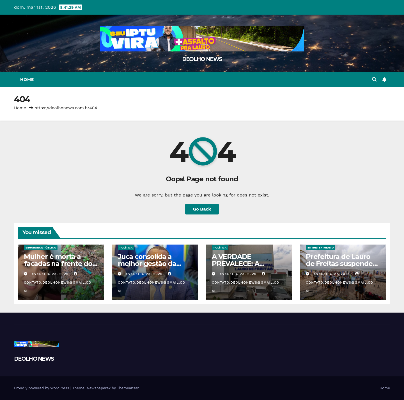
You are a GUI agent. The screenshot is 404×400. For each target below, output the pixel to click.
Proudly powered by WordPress (42, 388)
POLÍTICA (126, 247)
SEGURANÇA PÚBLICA (41, 247)
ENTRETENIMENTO (320, 247)
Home (27, 79)
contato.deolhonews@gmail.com (57, 282)
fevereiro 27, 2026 (331, 274)
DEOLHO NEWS (202, 59)
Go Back (202, 209)
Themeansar (128, 388)
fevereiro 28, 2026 (49, 274)
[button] (374, 79)
